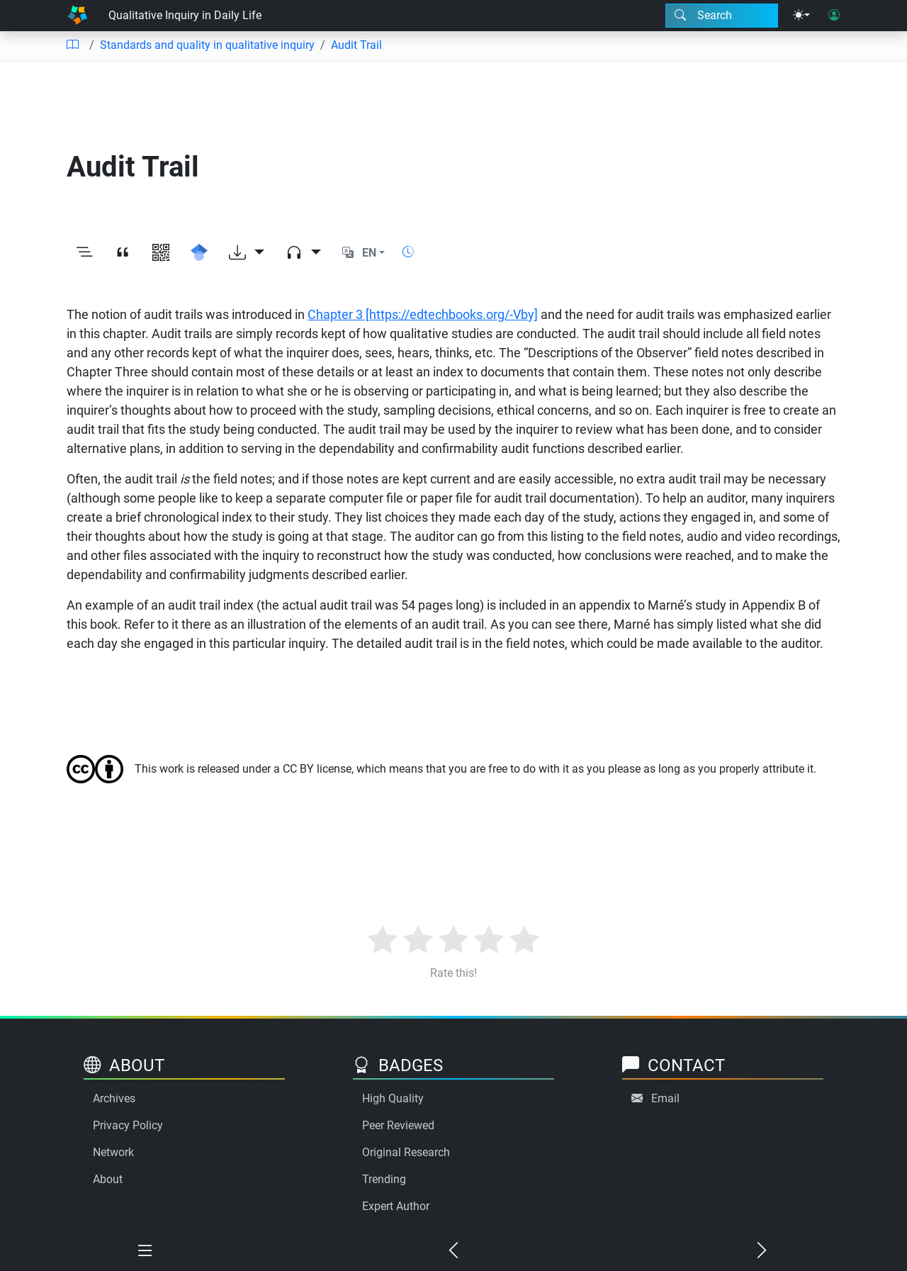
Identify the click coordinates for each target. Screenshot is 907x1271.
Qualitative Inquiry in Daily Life (184, 15)
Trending (384, 1179)
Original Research (406, 1152)
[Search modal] (721, 16)
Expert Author (395, 1206)
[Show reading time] (408, 252)
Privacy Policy (128, 1125)
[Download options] (247, 253)
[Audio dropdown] (303, 253)
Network (113, 1152)
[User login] (834, 15)
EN (369, 252)
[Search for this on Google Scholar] (199, 253)
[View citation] (122, 253)
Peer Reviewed (398, 1125)
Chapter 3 (423, 314)
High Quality (393, 1098)
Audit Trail (356, 45)
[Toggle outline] (84, 253)
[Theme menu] (801, 15)
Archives (114, 1098)
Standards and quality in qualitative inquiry (207, 45)
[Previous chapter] (454, 1251)
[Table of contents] (72, 45)
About (108, 1179)
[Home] (77, 15)
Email (665, 1098)
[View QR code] (161, 253)
